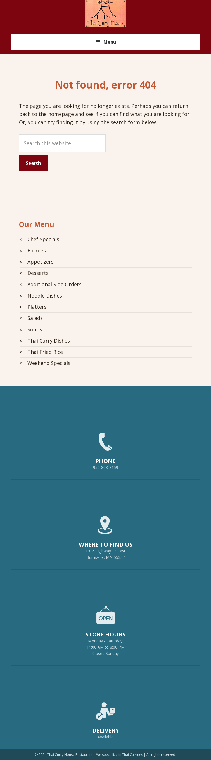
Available (105, 737)
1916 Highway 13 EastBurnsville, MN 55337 (105, 535)
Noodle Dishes (44, 295)
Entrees (36, 250)
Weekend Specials (48, 363)
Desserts (38, 272)
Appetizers (40, 261)
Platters (37, 306)
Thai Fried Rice (45, 351)
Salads (35, 318)
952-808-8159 (105, 448)
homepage (61, 114)
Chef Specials (43, 239)
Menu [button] (109, 42)
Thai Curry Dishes (48, 340)
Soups (34, 329)
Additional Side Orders (54, 284)
